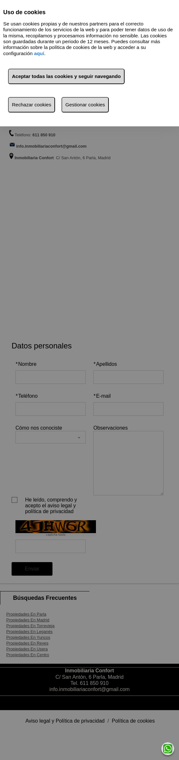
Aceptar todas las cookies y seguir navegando (66, 76)
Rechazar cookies (31, 104)
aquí (39, 53)
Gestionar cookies (85, 104)
